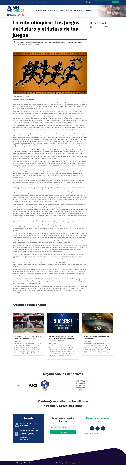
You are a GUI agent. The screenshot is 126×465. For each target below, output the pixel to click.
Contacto (88, 10)
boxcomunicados (42, 42)
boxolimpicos (61, 42)
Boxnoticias (52, 42)
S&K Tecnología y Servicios (73, 463)
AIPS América (43, 10)
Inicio (37, 10)
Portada (37, 44)
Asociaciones (20, 42)
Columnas (70, 42)
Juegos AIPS (61, 10)
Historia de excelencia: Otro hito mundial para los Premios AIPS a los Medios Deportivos (61, 338)
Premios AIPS (72, 10)
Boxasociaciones (31, 42)
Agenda (81, 10)
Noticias (52, 10)
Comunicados (78, 42)
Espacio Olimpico (22, 44)
